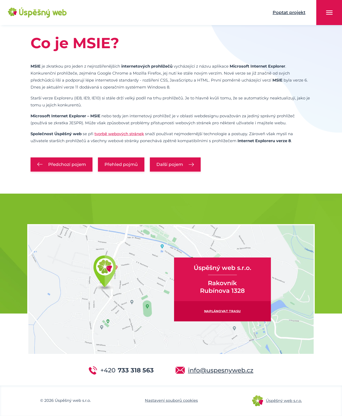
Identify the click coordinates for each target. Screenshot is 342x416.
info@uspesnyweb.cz (220, 370)
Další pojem (169, 164)
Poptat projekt (289, 12)
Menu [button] (329, 12)
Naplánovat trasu (222, 311)
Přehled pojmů (121, 164)
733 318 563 (127, 370)
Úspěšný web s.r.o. (284, 401)
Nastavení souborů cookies (171, 400)
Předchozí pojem (67, 164)
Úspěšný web (30, 12)
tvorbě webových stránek (119, 133)
